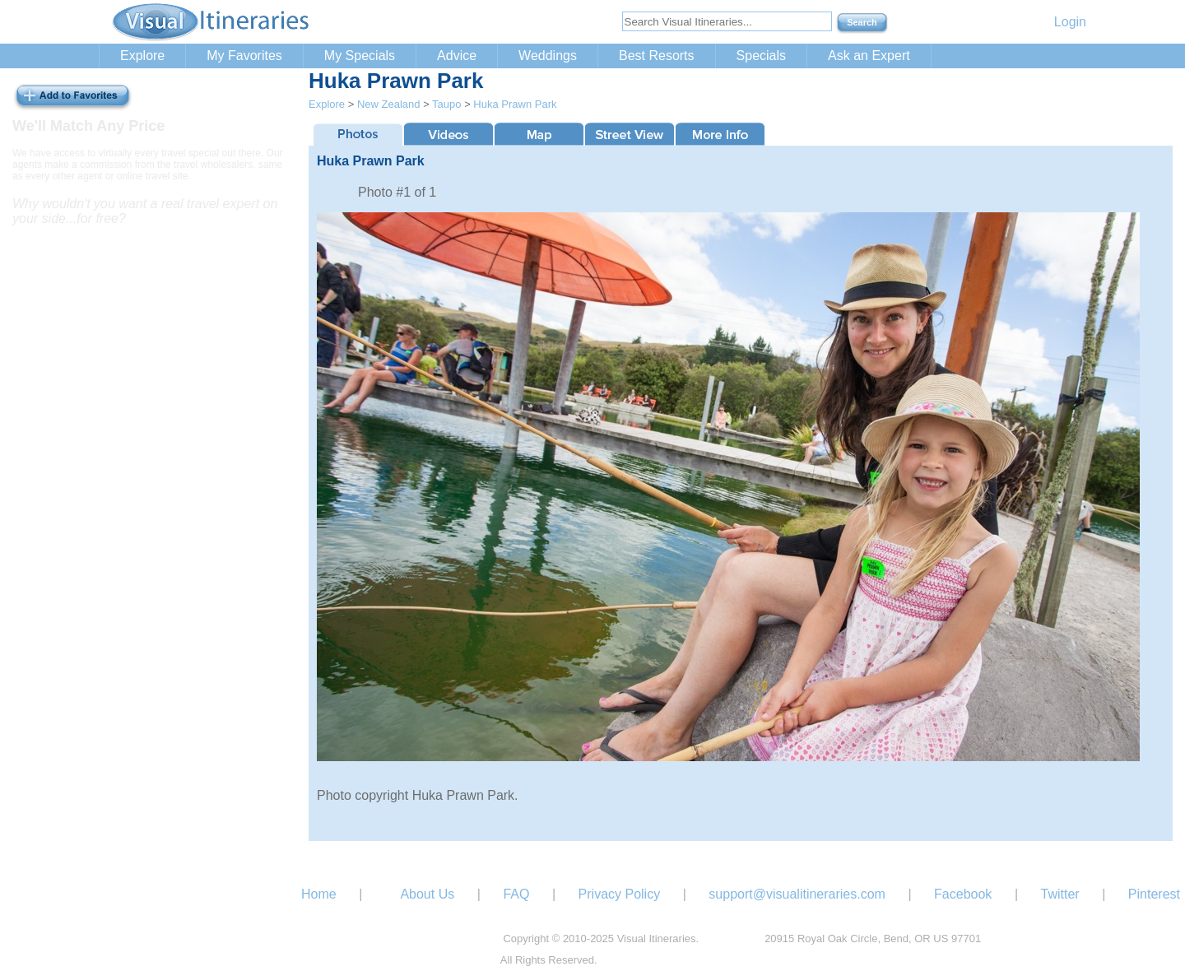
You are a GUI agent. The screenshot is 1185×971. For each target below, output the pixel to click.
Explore (142, 56)
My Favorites (244, 56)
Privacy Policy (620, 894)
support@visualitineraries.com (797, 894)
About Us (427, 894)
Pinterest (1154, 894)
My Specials (359, 56)
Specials (761, 56)
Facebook (963, 894)
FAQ (516, 894)
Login (1070, 22)
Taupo (446, 104)
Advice (456, 56)
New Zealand (389, 104)
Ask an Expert (869, 56)
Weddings (547, 56)
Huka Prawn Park (514, 104)
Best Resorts (657, 56)
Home (319, 894)
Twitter (1060, 894)
